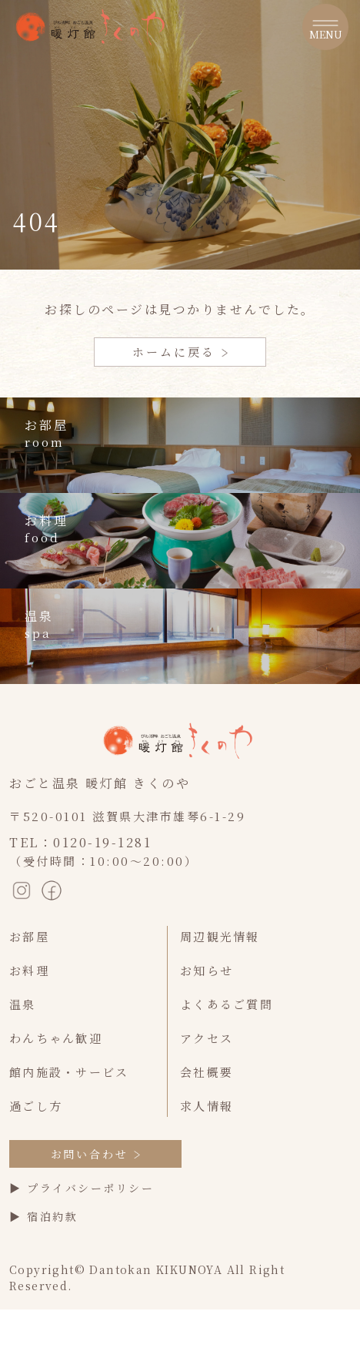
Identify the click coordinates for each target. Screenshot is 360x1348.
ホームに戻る (180, 352)
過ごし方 (35, 1106)
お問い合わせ (96, 1154)
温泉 (22, 1004)
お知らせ (206, 970)
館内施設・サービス (68, 1072)
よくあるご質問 (226, 1004)
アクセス (206, 1038)
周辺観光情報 (220, 936)
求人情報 (206, 1106)
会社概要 (206, 1072)
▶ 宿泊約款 (43, 1216)
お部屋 (29, 936)
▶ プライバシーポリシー (81, 1187)
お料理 (29, 970)
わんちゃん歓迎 (55, 1038)
